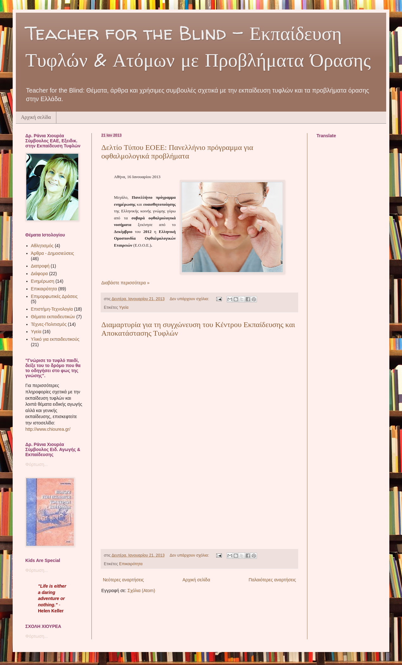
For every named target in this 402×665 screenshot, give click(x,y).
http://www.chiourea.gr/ (47, 429)
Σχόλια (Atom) (141, 590)
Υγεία (124, 307)
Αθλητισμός (42, 245)
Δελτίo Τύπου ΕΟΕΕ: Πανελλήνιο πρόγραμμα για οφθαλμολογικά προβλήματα (177, 151)
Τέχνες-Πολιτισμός (49, 324)
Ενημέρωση (42, 281)
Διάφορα (39, 273)
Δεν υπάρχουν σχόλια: (190, 299)
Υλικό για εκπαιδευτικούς (55, 339)
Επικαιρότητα (130, 564)
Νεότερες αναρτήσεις (123, 579)
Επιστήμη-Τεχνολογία (52, 309)
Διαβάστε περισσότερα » (125, 282)
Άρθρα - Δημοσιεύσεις (52, 253)
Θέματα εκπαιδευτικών (53, 316)
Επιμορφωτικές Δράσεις (54, 296)
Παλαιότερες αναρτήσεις (272, 579)
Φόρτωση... (36, 464)
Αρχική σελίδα (36, 117)
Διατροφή (40, 265)
